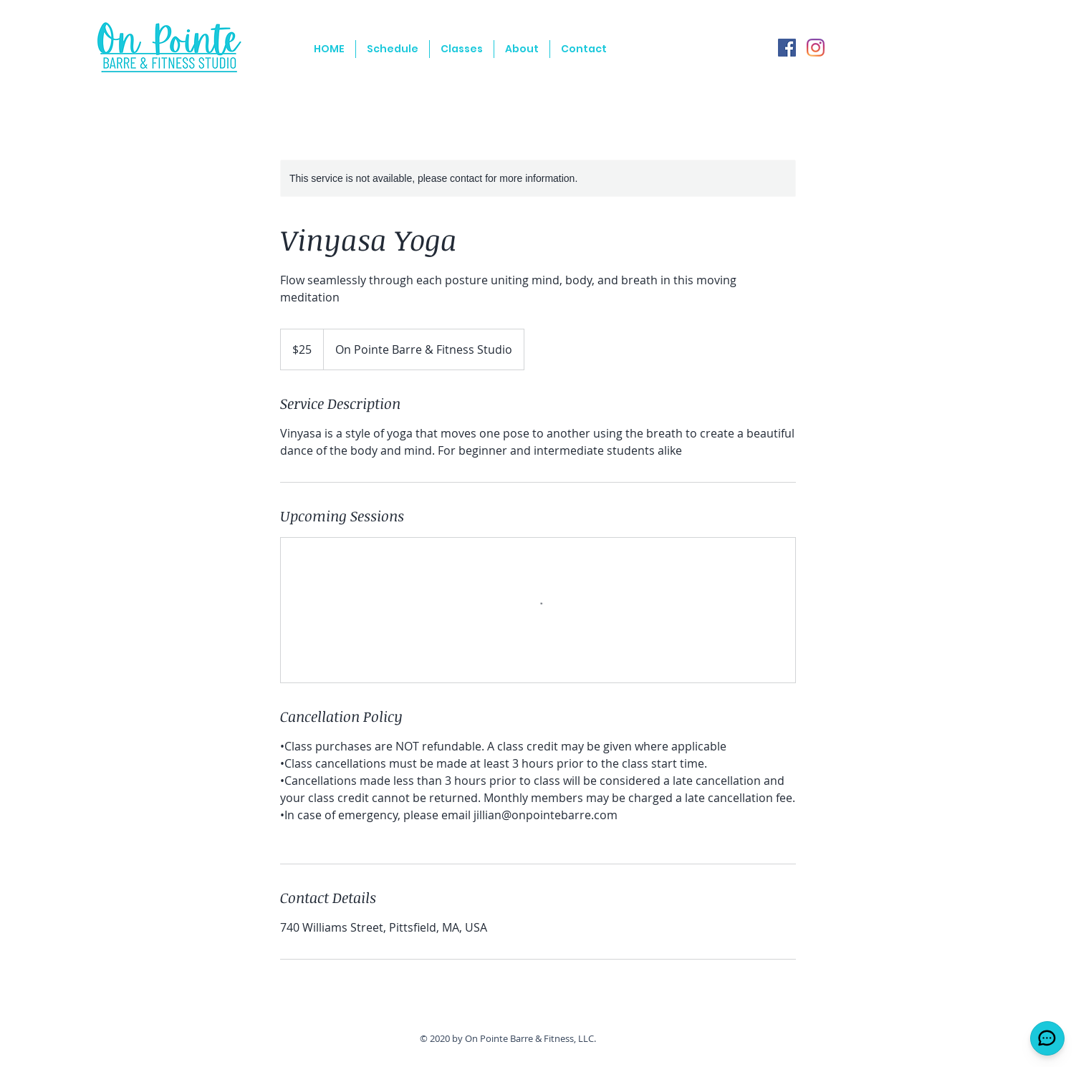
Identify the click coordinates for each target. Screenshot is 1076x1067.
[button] (462, 49)
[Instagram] (816, 48)
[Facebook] (787, 48)
